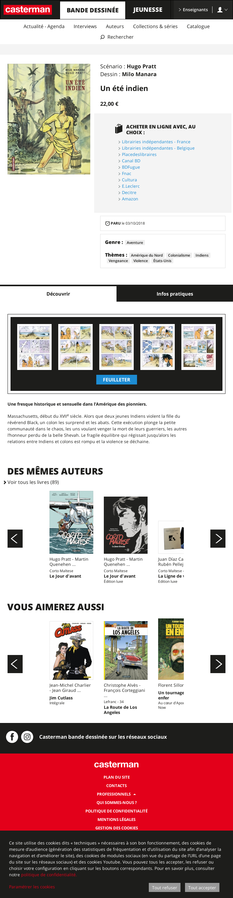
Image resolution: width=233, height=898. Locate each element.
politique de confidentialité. (49, 874)
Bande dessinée (93, 10)
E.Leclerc (131, 186)
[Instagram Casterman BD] (27, 789)
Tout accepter (202, 887)
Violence (140, 260)
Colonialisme (179, 255)
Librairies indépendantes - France (156, 141)
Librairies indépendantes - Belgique (158, 148)
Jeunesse (147, 9)
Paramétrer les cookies (32, 887)
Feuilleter (116, 379)
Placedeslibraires (139, 154)
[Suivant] (217, 552)
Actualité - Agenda (44, 26)
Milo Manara (139, 74)
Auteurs (115, 26)
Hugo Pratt (141, 66)
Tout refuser (164, 887)
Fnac (126, 173)
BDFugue (131, 167)
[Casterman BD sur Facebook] (12, 789)
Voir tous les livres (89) (33, 482)
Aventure (135, 242)
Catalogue (198, 26)
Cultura (129, 180)
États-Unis (162, 260)
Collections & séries (155, 26)
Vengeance (118, 260)
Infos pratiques (175, 293)
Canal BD (131, 161)
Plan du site (117, 829)
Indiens (202, 255)
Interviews (85, 26)
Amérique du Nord (147, 255)
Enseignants (193, 9)
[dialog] (116, 864)
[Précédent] (15, 552)
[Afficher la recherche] (116, 37)
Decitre (129, 192)
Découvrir (58, 293)
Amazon (130, 199)
